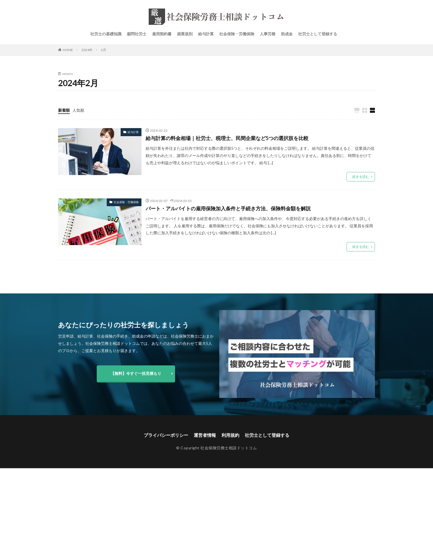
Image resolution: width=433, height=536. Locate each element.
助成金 (287, 33)
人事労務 (267, 33)
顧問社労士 (136, 33)
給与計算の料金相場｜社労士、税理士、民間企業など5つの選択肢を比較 (227, 138)
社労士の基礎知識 (105, 33)
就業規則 (185, 33)
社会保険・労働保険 (236, 33)
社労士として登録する (317, 33)
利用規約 (230, 435)
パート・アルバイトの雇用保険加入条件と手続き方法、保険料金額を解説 (228, 208)
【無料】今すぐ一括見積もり (136, 373)
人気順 (78, 110)
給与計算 (206, 33)
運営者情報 (205, 435)
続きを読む (360, 176)
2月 (103, 50)
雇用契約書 (161, 33)
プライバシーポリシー (166, 435)
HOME (68, 50)
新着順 (64, 110)
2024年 (87, 50)
